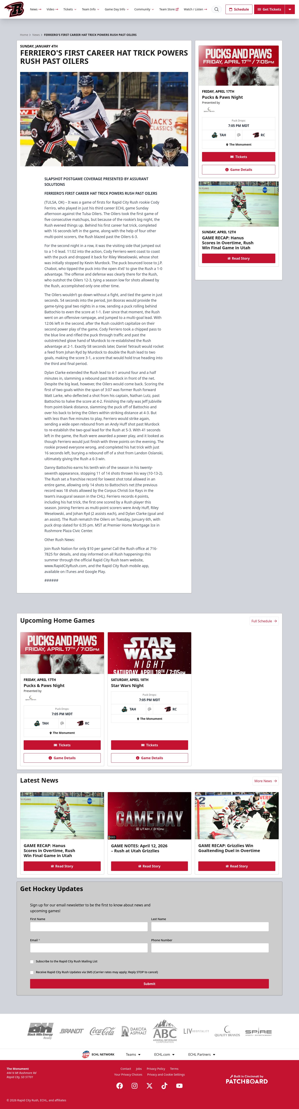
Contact (126, 1069)
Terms (174, 1069)
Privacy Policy (156, 1069)
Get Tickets (269, 9)
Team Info (91, 9)
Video (52, 9)
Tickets (70, 9)
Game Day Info (117, 9)
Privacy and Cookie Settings (166, 1074)
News (36, 9)
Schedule (239, 9)
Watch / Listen (195, 9)
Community (144, 9)
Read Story (239, 258)
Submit (150, 985)
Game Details (238, 169)
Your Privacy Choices (128, 1074)
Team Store (169, 9)
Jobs (139, 1069)
